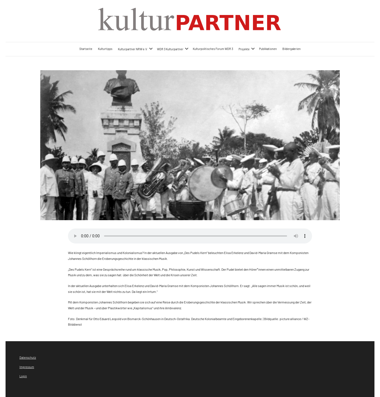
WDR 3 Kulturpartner (173, 49)
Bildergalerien (291, 49)
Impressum (26, 367)
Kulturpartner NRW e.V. (135, 49)
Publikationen (268, 49)
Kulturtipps (105, 49)
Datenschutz (27, 357)
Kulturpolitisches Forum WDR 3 (213, 49)
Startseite (85, 49)
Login (23, 376)
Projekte (247, 49)
